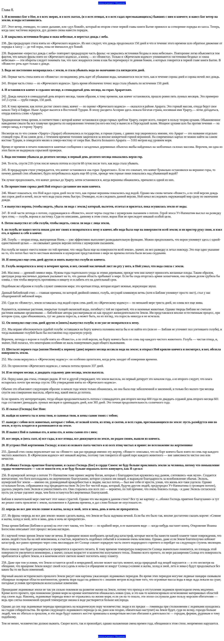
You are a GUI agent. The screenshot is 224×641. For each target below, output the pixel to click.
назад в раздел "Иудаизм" (112, 3)
